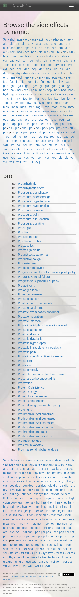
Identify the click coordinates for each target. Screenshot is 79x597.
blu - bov (33, 473)
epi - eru (31, 77)
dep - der (38, 69)
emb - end (53, 489)
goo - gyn (65, 86)
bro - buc (38, 56)
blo (65, 52)
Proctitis (23, 232)
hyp (13, 94)
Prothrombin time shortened (36, 436)
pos (51, 128)
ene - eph (17, 77)
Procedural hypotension (33, 205)
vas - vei (30, 157)
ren (26, 136)
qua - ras (63, 132)
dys (33, 73)
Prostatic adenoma (30, 330)
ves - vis (57, 157)
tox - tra (8, 153)
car (5, 60)
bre (27, 56)
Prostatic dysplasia (30, 338)
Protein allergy (27, 392)
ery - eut (44, 77)
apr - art (37, 48)
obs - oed (68, 115)
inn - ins (8, 511)
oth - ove (51, 119)
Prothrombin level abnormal (36, 414)
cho (53, 60)
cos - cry (54, 64)
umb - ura (47, 153)
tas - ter (29, 149)
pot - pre (62, 128)
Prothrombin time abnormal (36, 427)
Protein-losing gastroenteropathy (39, 405)
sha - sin (54, 140)
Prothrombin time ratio (32, 431)
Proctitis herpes (28, 236)
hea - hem (31, 90)
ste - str (47, 145)
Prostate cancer (28, 299)
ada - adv (59, 39)
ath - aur (64, 48)
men (23, 107)
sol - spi (22, 145)
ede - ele (58, 73)
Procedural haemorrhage (34, 197)
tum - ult (33, 153)
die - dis (65, 69)
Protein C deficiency (31, 387)
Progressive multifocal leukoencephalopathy (46, 272)
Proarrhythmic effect (31, 188)
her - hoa (60, 90)
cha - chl (42, 60)
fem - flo (33, 81)
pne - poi (28, 128)
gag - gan (35, 498)
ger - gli (38, 86)
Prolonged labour (29, 290)
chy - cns (70, 60)
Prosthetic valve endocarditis (36, 378)
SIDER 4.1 (22, 5)
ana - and (42, 43)
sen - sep (26, 140)
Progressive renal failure (34, 276)
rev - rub (56, 136)
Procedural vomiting (31, 223)
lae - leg (60, 98)
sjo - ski (67, 140)
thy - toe (54, 149)
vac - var (16, 157)
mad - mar (62, 102)
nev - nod (38, 115)
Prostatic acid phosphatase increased (42, 325)
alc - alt (14, 43)
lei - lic (71, 98)
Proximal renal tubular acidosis (38, 449)
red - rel (17, 136)
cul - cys (67, 64)
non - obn (53, 115)
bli (59, 52)
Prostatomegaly (28, 369)
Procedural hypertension (34, 201)
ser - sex (41, 140)
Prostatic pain (27, 352)
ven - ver (43, 157)
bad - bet (23, 52)
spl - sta (34, 145)
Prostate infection (29, 321)
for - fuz (58, 81)
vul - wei (9, 162)
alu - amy (27, 43)
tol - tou (67, 149)
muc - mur (10, 111)
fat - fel (21, 81)
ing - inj (64, 94)
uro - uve (25, 561)
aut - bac (9, 52)
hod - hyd (15, 506)
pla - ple (14, 128)
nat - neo (43, 523)
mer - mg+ (36, 107)
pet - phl (59, 124)
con (29, 64)
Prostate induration (30, 316)
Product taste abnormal (33, 254)
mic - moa (51, 107)
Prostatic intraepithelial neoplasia (39, 347)
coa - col (11, 64)
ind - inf (51, 94)
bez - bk (37, 52)
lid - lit (9, 102)
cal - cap (66, 56)
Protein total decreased (33, 396)
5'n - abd (9, 39)
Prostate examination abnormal (38, 312)
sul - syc (42, 553)
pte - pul (36, 132)
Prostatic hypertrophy (32, 343)
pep (42, 124)
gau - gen (24, 86)
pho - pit (13, 536)
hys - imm (24, 94)
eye (68, 77)
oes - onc (9, 119)
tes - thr (41, 149)
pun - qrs (49, 132)
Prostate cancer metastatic (35, 303)
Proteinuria (25, 409)
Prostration (25, 383)
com (21, 64)
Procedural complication (33, 192)
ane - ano (57, 43)
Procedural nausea (30, 210)
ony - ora (24, 119)
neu (27, 115)
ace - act (38, 39)
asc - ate (51, 48)
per (49, 124)
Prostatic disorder (29, 334)
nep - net (17, 115)
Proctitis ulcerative (30, 241)
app (27, 48)
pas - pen (31, 124)
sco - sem (12, 140)
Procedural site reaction (33, 219)
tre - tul (20, 153)
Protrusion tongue (29, 440)
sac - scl (69, 136)
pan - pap (9, 124)
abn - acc (23, 39)
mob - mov (67, 107)
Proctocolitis (26, 245)
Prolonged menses (30, 294)
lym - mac (46, 102)
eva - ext (58, 77)
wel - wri (22, 162)
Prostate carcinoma (30, 307)
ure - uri (60, 153)
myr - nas (57, 111)
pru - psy (22, 132)
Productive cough (29, 259)
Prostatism (25, 361)
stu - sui (60, 145)
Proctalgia (24, 228)
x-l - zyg (35, 162)
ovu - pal (65, 119)
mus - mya (26, 111)
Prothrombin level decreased (36, 418)
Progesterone (27, 263)
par (20, 124)
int (13, 98)
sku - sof (9, 145)
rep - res (37, 136)
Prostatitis (24, 365)
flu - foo (46, 81)
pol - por (41, 128)
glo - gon (51, 86)
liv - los (20, 102)
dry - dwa (22, 73)
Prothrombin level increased (36, 423)
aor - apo (16, 48)
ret (46, 136)
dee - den (23, 69)
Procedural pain (28, 214)
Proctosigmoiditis (29, 250)
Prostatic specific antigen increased (41, 356)
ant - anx (54, 464)
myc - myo (42, 111)
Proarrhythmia (27, 183)
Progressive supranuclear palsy (38, 281)
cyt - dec (9, 69)
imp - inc (39, 94)
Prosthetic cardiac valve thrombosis (41, 374)
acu (48, 39)
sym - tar (16, 149)
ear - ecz (44, 73)
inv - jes (22, 98)
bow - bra (16, 56)
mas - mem (11, 107)
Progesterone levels (31, 267)
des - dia (52, 69)
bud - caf (52, 56)
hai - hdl (16, 90)
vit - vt (69, 157)
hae (6, 90)
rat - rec (68, 540)
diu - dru (9, 73)
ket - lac (47, 98)
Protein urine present (31, 400)
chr (59, 60)
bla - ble (50, 52)
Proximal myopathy (30, 445)
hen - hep (45, 90)
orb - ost (37, 119)
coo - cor (40, 64)
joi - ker (34, 98)
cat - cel (15, 60)
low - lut (32, 102)
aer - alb (65, 460)
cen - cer (29, 60)
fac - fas (9, 81)
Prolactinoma (26, 285)
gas (13, 86)
